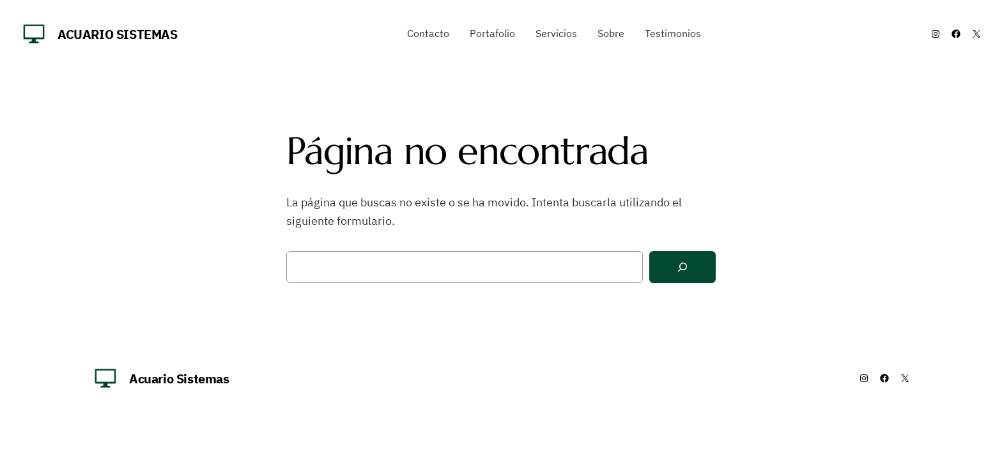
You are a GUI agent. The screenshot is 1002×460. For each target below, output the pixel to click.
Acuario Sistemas (118, 34)
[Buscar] (682, 267)
